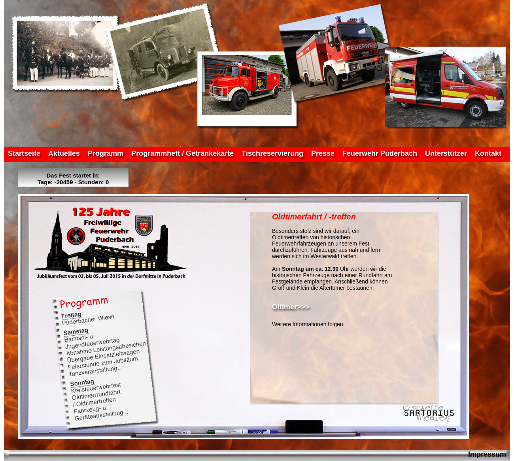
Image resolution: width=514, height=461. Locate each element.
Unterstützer (446, 153)
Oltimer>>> (291, 307)
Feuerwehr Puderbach (379, 153)
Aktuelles (64, 153)
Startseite (24, 153)
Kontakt (488, 153)
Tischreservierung (272, 153)
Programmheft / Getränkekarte (182, 153)
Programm (105, 153)
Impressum (487, 454)
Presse (322, 153)
